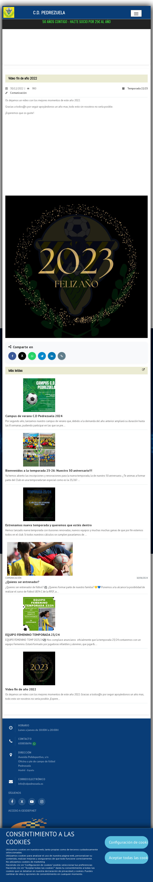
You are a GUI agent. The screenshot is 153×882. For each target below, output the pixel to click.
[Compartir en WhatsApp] (32, 356)
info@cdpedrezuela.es (30, 783)
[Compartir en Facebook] (12, 356)
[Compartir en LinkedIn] (52, 356)
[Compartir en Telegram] (42, 356)
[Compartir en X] (22, 356)
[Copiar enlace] (62, 356)
